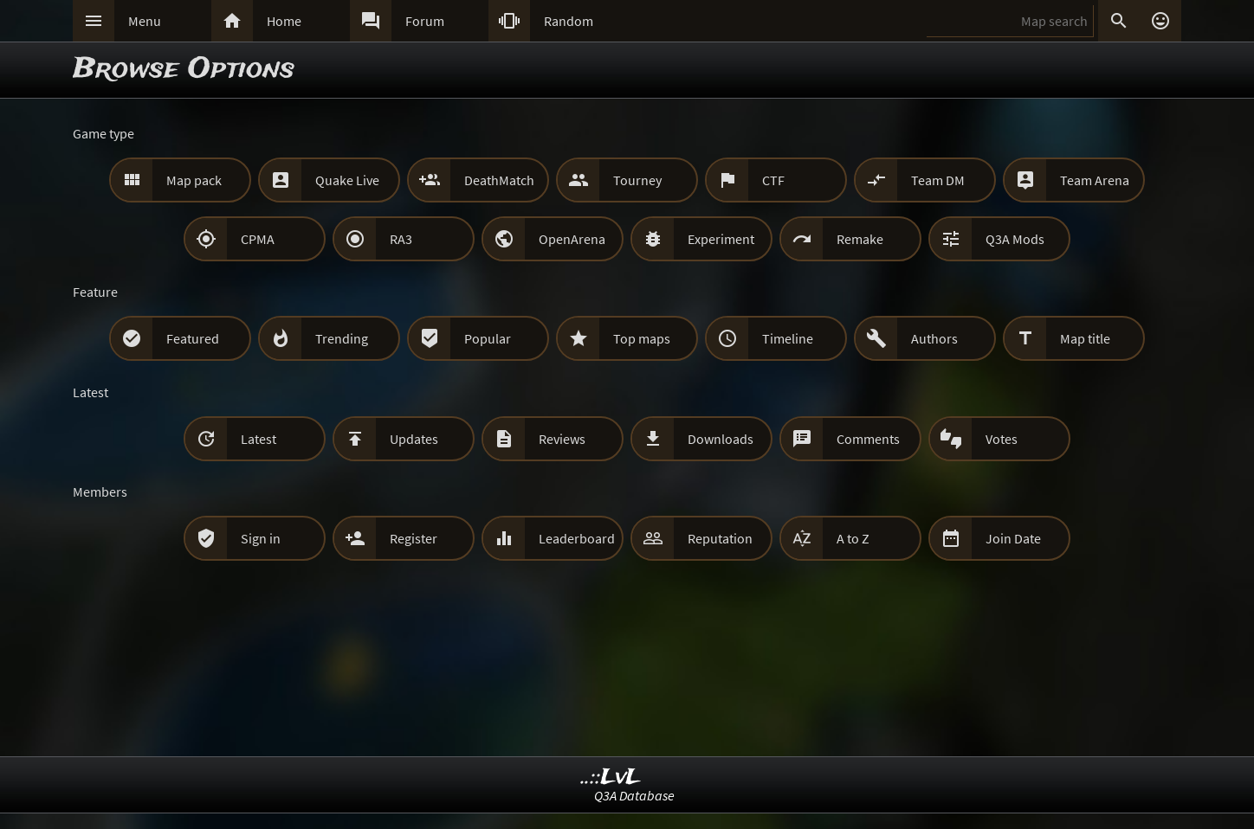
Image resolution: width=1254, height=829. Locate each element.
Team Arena (1094, 180)
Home (284, 20)
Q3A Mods (1015, 238)
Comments (868, 438)
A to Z (853, 538)
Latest (258, 438)
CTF (773, 180)
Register (413, 538)
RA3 (401, 238)
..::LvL (611, 777)
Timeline (787, 338)
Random (568, 20)
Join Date (1013, 538)
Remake (860, 238)
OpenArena (572, 238)
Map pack (194, 180)
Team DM (938, 180)
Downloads (720, 438)
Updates (414, 438)
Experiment (721, 238)
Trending (341, 338)
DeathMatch (499, 180)
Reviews (562, 438)
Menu (144, 20)
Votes (1002, 438)
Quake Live (347, 180)
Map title (1085, 338)
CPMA (258, 238)
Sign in (261, 538)
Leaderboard (577, 538)
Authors (934, 338)
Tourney (637, 180)
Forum (424, 20)
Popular (487, 338)
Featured (192, 338)
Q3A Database (634, 795)
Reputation (720, 538)
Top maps (641, 338)
